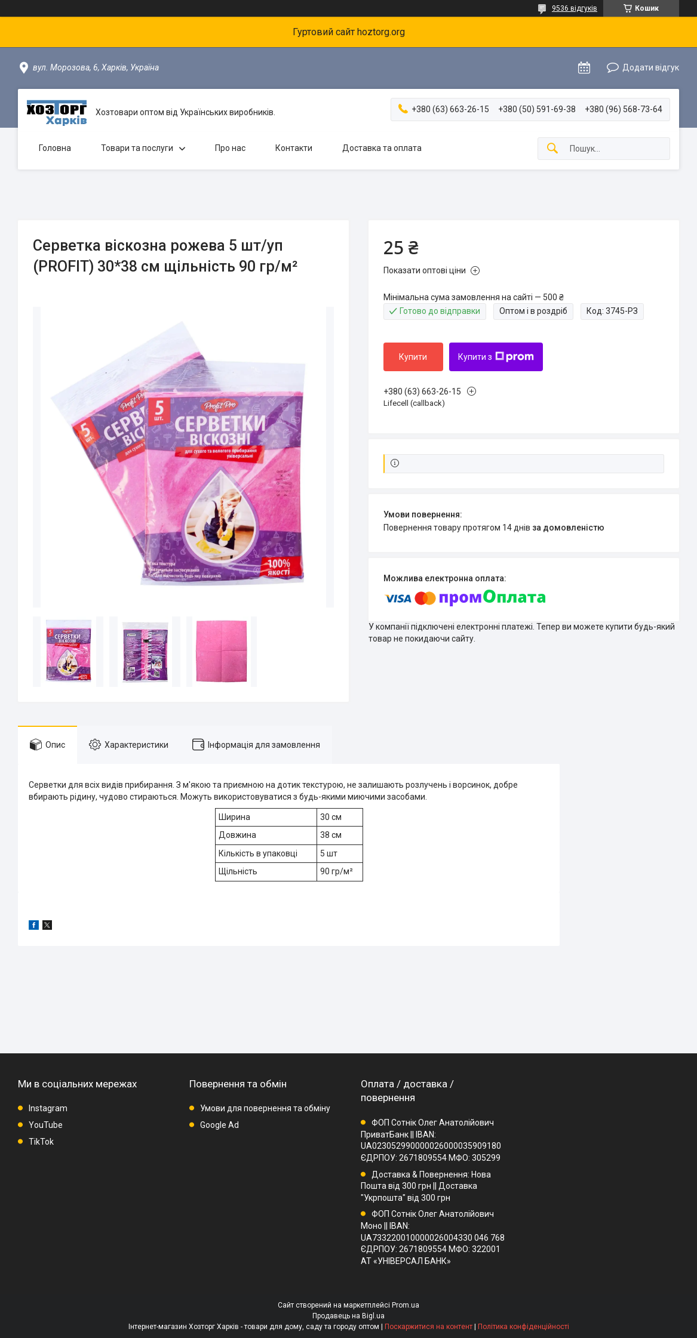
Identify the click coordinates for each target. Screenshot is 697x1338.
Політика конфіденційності (523, 1326)
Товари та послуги (137, 148)
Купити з (496, 357)
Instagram (48, 1108)
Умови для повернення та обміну (265, 1108)
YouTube (46, 1125)
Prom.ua (405, 1305)
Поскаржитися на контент (428, 1326)
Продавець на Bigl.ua (348, 1316)
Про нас (230, 148)
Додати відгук (650, 67)
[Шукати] (552, 149)
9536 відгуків (574, 8)
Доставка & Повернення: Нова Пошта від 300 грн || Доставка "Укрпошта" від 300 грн (426, 1186)
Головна (55, 148)
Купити (413, 357)
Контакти (293, 148)
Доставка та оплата (382, 148)
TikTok (41, 1141)
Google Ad (219, 1125)
